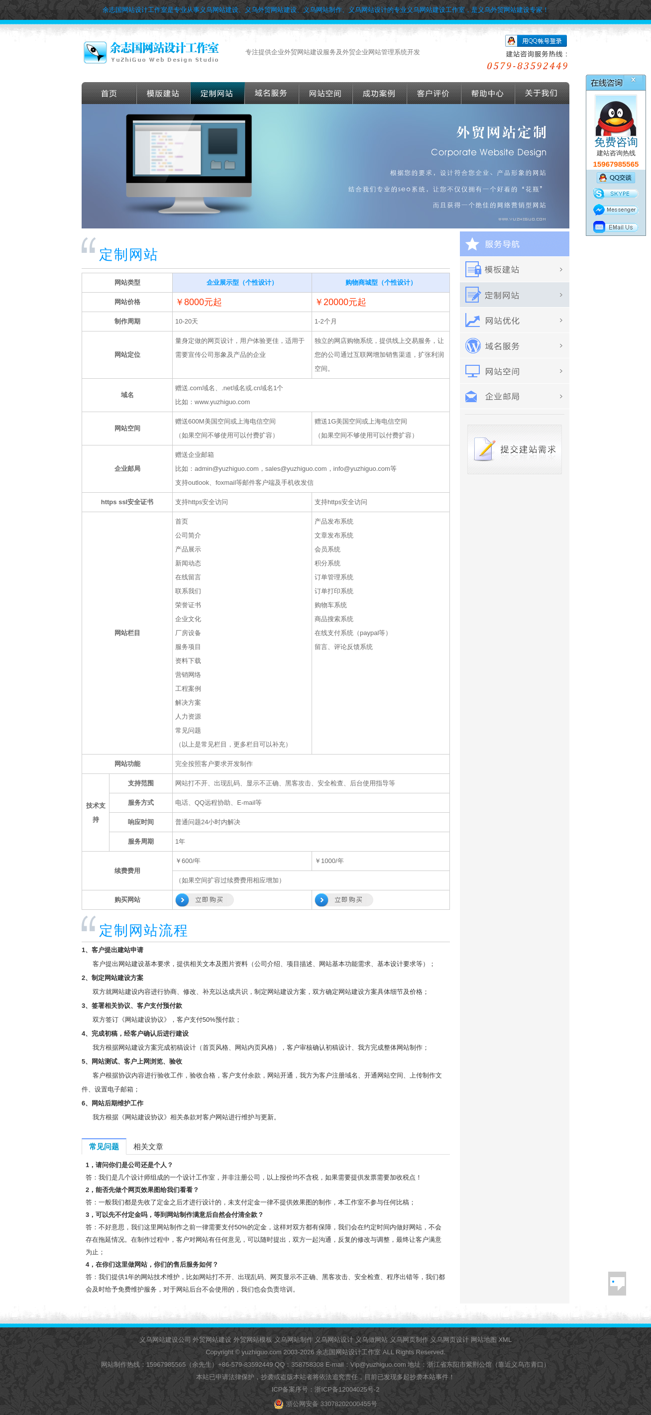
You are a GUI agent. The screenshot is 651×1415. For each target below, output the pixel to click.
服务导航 (514, 244)
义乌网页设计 (449, 1339)
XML (505, 1339)
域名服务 (272, 93)
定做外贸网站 (218, 93)
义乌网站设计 (334, 1339)
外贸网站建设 (212, 1339)
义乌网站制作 (293, 1339)
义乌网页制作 (409, 1339)
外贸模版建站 (164, 93)
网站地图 (484, 1339)
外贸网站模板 (252, 1339)
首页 (109, 93)
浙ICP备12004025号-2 (347, 1389)
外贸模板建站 (514, 269)
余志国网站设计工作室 (348, 1352)
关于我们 (542, 93)
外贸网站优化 (514, 320)
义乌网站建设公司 (165, 1339)
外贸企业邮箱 (514, 396)
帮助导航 (488, 93)
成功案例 (380, 93)
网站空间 (326, 93)
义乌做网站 (371, 1339)
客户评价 (434, 93)
